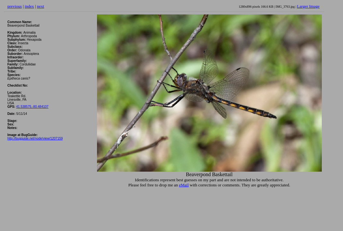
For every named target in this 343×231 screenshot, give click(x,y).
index (29, 6)
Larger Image (308, 6)
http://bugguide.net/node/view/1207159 (35, 138)
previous (14, 6)
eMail (184, 185)
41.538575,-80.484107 (32, 106)
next (40, 6)
